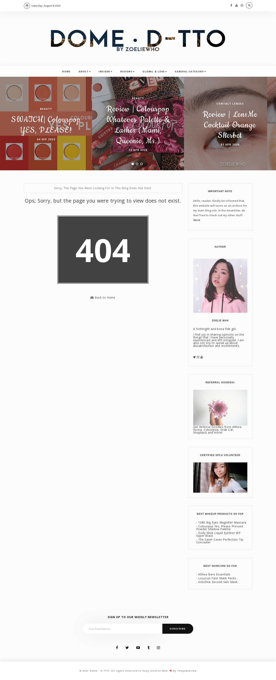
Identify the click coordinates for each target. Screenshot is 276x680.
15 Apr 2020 (138, 150)
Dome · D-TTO (99, 670)
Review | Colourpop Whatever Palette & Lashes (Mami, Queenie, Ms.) (138, 125)
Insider (105, 71)
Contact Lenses (230, 103)
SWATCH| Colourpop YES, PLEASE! (46, 125)
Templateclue (187, 670)
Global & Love (155, 71)
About (85, 71)
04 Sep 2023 (46, 139)
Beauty (46, 109)
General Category (190, 71)
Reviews (127, 71)
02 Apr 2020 (230, 144)
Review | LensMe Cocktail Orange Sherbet (230, 125)
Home (66, 71)
